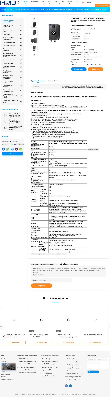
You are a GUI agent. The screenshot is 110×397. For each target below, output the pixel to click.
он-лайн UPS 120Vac (12, 42)
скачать (77, 2)
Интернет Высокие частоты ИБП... (12, 21)
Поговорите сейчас (102, 5)
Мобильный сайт (6, 374)
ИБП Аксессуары (12, 63)
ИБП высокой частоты (59, 254)
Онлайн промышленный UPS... (12, 101)
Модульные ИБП (12, 82)
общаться (12, 154)
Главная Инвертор (12, 60)
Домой (3, 359)
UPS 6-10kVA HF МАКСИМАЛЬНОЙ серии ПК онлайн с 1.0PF (14, 115)
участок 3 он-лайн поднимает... (12, 38)
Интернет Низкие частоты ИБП (50, 355)
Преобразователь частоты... (12, 71)
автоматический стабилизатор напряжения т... (12, 77)
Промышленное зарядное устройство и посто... (12, 96)
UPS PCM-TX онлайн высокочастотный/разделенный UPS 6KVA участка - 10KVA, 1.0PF (68, 337)
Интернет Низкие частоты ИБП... (12, 25)
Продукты (4, 361)
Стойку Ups (12, 34)
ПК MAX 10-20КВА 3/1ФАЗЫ (93, 335)
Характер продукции (54, 81)
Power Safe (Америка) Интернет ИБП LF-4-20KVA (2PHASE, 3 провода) (50, 361)
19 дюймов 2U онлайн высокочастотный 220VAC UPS (15, 127)
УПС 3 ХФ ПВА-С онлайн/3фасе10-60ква (49, 375)
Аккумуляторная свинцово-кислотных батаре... (12, 55)
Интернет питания (93, 149)
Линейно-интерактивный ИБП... (12, 30)
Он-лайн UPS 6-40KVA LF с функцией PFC (50, 369)
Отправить (41, 286)
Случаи (3, 371)
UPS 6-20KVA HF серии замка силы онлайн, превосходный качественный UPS (27, 361)
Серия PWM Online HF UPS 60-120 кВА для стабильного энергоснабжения (14, 337)
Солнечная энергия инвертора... (12, 67)
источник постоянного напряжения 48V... (12, 90)
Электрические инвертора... (12, 49)
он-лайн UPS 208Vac (12, 46)
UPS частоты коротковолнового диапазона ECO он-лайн (14, 121)
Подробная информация (38, 81)
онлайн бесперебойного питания (40, 254)
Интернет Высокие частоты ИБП (27, 355)
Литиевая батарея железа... (12, 85)
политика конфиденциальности (7, 378)
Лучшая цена (78, 69)
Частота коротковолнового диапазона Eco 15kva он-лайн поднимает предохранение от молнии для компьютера (27, 370)
